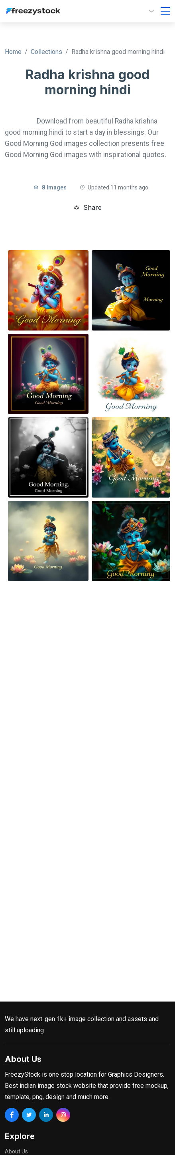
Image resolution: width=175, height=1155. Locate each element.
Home (13, 52)
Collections (46, 52)
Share (87, 207)
